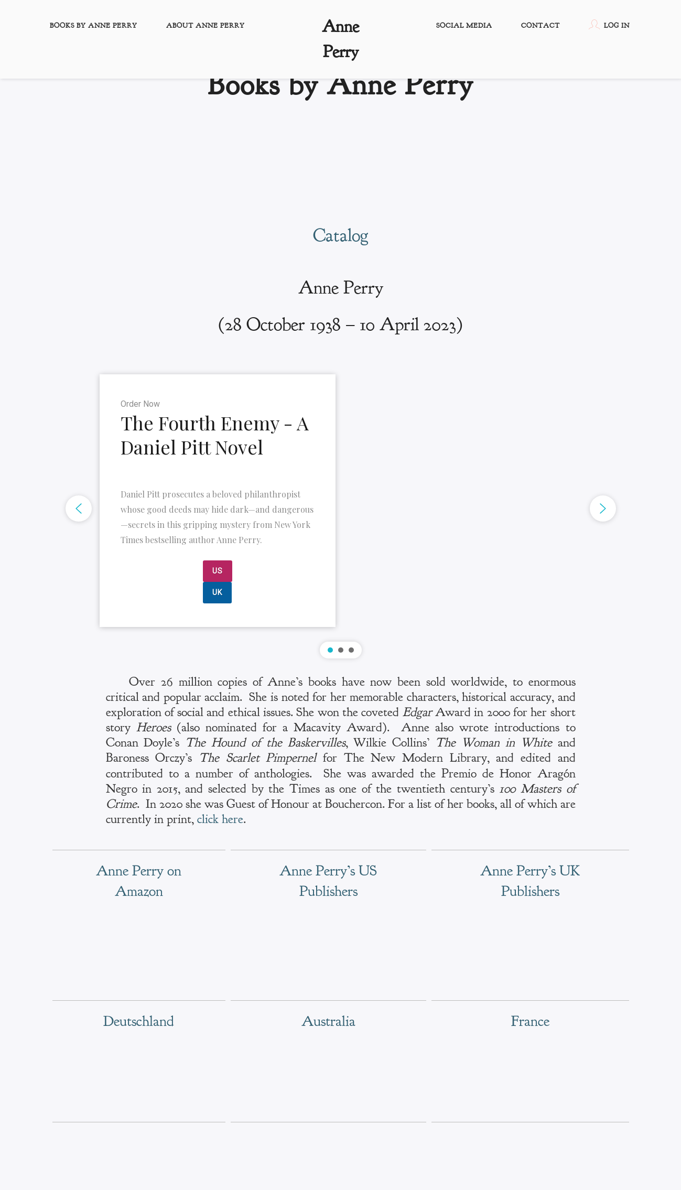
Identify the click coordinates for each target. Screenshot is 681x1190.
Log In (609, 24)
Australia (328, 1021)
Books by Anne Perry (93, 25)
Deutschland (138, 1021)
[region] (340, 508)
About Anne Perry (205, 25)
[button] (341, 508)
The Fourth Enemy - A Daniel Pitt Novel (215, 435)
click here (220, 819)
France (530, 1021)
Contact (540, 25)
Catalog (340, 235)
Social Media (464, 25)
